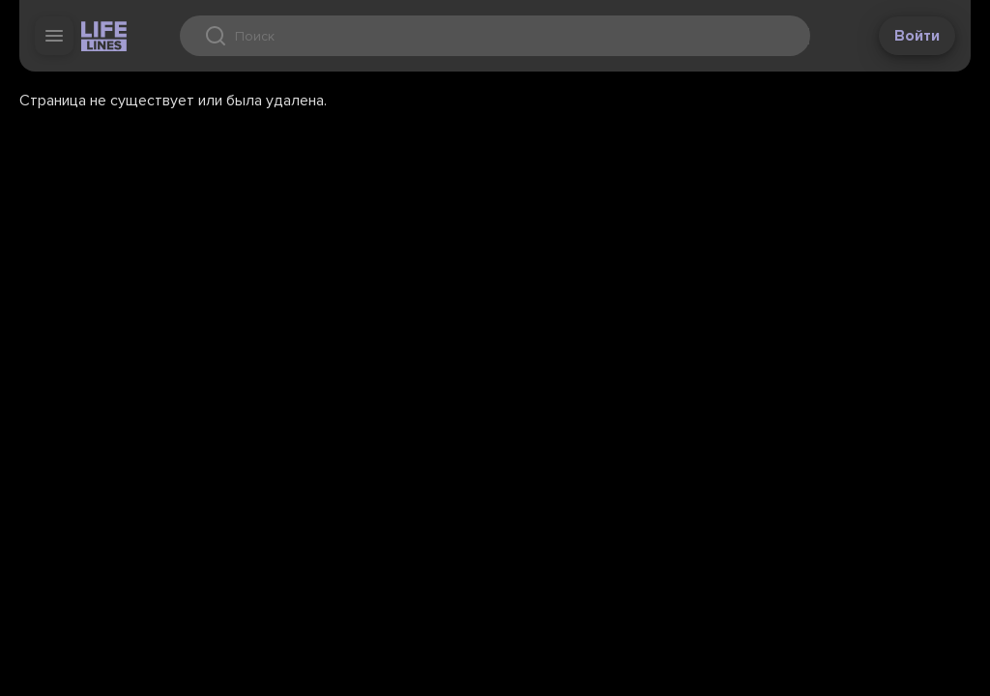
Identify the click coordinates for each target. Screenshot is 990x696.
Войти (917, 35)
